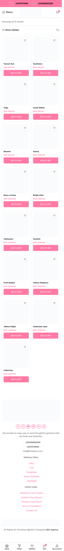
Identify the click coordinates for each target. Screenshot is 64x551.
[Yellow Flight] (16, 311)
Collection (8, 370)
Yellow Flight (10, 327)
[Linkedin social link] (39, 426)
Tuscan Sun (9, 64)
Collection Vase (40, 327)
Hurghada (32, 472)
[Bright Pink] (45, 180)
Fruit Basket (9, 283)
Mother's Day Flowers (31, 497)
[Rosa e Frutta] (16, 180)
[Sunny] (45, 136)
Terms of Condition (31, 506)
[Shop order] (57, 30)
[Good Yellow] (45, 92)
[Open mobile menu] (7, 12)
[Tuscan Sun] (16, 49)
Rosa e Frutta (10, 195)
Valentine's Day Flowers (31, 493)
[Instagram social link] (23, 426)
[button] (16, 73)
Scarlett (37, 239)
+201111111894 (21, 3)
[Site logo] (31, 12)
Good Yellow (39, 108)
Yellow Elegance (40, 283)
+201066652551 (32, 442)
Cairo (31, 463)
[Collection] (16, 355)
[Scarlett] (45, 224)
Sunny (36, 151)
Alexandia (32, 481)
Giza (31, 467)
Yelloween (8, 239)
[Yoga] (16, 92)
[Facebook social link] (18, 426)
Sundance (37, 64)
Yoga (6, 108)
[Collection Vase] (45, 311)
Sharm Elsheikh (31, 476)
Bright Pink (38, 195)
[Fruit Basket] (16, 267)
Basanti (7, 151)
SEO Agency (52, 529)
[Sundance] (45, 49)
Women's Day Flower (31, 501)
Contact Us (31, 510)
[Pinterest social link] (33, 426)
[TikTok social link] (44, 426)
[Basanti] (16, 136)
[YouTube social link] (28, 426)
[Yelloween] (16, 224)
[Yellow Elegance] (45, 267)
